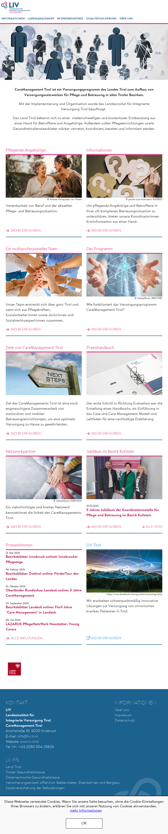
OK (84, 823)
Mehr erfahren (44, 190)
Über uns (122, 710)
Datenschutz (125, 720)
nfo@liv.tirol (28, 736)
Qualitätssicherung (101, 18)
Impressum (123, 715)
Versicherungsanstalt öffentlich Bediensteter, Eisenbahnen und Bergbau (63, 783)
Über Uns (126, 18)
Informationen (13, 18)
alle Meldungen (27, 638)
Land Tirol (13, 767)
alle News (154, 527)
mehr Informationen (86, 811)
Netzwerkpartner (70, 18)
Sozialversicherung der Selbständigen (35, 788)
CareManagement (41, 18)
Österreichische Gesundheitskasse (33, 777)
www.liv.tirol (29, 742)
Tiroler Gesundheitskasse (25, 772)
